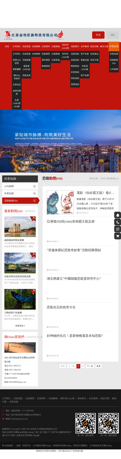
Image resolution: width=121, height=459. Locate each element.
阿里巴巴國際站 (80, 445)
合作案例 (85, 46)
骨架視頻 (75, 78)
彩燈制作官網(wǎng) (62, 445)
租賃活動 (94, 46)
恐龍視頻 (75, 54)
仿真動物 (56, 46)
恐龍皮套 (26, 75)
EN (112, 35)
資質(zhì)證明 (17, 61)
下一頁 (90, 366)
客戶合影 (85, 54)
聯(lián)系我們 (17, 77)
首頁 (7, 46)
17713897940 (53, 432)
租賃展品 (94, 54)
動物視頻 (75, 66)
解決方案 (104, 46)
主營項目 (17, 85)
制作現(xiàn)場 (65, 46)
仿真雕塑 (36, 46)
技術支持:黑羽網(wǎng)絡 (28, 435)
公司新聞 (114, 69)
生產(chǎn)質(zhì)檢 (17, 103)
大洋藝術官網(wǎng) (42, 445)
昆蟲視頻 (75, 60)
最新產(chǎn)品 (26, 67)
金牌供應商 (17, 92)
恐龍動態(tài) (114, 61)
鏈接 (19, 445)
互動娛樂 (26, 60)
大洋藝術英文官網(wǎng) (101, 445)
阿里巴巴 (27, 445)
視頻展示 (75, 46)
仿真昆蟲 (56, 60)
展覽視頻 (75, 84)
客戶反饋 (85, 75)
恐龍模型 (46, 54)
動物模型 (46, 66)
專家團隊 (17, 69)
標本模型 (46, 60)
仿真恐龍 (26, 46)
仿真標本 (46, 46)
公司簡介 (17, 46)
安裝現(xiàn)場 (84, 67)
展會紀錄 (85, 60)
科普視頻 (75, 72)
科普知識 (114, 46)
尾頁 (99, 366)
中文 (98, 35)
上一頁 (71, 366)
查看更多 (20, 326)
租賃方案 (94, 60)
